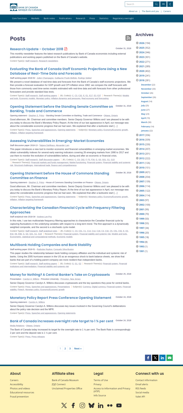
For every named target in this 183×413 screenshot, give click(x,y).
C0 (76, 231)
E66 (20, 234)
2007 (141, 181)
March (144, 122)
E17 (91, 95)
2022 (141, 61)
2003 (141, 200)
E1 (87, 95)
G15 (113, 159)
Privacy (97, 384)
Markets (35, 18)
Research (80, 18)
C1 (84, 231)
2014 (141, 149)
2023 (141, 57)
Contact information (146, 380)
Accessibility (16, 384)
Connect (59, 384)
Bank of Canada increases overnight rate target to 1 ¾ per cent (61, 321)
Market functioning (77, 162)
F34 (93, 159)
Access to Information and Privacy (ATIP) (112, 390)
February (145, 126)
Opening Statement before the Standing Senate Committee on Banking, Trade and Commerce (61, 108)
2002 (141, 204)
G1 (108, 159)
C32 (80, 95)
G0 (99, 159)
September (146, 97)
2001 (141, 209)
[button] (148, 358)
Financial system (94, 162)
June (143, 109)
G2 (80, 263)
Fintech (21, 289)
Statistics (104, 18)
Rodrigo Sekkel (85, 78)
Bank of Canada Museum (65, 380)
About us (133, 11)
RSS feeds (141, 388)
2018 (141, 80)
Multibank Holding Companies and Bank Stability (50, 245)
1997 (141, 228)
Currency (87, 287)
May (143, 114)
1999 (141, 218)
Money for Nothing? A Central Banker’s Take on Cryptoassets (60, 274)
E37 (99, 95)
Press (92, 18)
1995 (141, 237)
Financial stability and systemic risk (95, 234)
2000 (141, 214)
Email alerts (142, 384)
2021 (141, 66)
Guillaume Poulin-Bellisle (66, 78)
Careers (167, 11)
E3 (95, 95)
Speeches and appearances (44, 130)
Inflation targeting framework (30, 133)
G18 (40, 234)
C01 (80, 231)
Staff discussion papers (49, 159)
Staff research (31, 61)
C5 (111, 231)
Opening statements (66, 130)
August (144, 101)
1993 (141, 246)
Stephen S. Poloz (36, 115)
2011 (141, 162)
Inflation (13, 133)
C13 (89, 231)
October (145, 93)
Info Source (100, 395)
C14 (94, 231)
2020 (141, 71)
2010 (141, 167)
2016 (141, 139)
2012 (141, 158)
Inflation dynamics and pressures (65, 98)
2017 (141, 135)
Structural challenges (23, 165)
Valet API (140, 396)
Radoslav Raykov (44, 249)
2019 (141, 75)
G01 (104, 159)
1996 (141, 232)
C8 (78, 159)
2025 (141, 47)
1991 (141, 251)
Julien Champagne (45, 78)
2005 (141, 190)
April (143, 118)
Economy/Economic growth (116, 130)
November (146, 88)
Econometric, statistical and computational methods (33, 237)
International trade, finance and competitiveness (55, 165)
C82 (82, 159)
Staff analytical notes (48, 231)
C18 (98, 231)
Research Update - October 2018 (36, 49)
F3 (89, 159)
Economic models (27, 98)
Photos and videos (20, 388)
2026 (141, 43)
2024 (141, 52)
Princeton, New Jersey (70, 279)
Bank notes (49, 18)
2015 (141, 144)
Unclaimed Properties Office (67, 388)
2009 (141, 172)
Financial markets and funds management (49, 162)
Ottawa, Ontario (111, 115)
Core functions (19, 18)
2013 (141, 153)
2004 (141, 195)
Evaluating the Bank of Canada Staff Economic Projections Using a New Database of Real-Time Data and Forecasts (68, 71)
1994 (141, 242)
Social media (142, 392)
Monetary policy (43, 98)
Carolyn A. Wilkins (31, 279)
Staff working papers (48, 95)
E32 (12, 234)
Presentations (64, 287)
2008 (141, 176)
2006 (141, 186)
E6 (16, 234)
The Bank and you (150, 11)
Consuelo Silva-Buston (63, 249)
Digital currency (99, 287)
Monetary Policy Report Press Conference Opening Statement (60, 298)
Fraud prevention (19, 396)
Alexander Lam (62, 145)
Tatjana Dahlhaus (47, 145)
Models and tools (119, 234)
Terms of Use (101, 380)
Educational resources (22, 392)
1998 (141, 223)
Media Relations (17, 326)
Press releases (38, 337)
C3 (76, 95)
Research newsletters (48, 61)
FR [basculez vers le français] (163, 4)
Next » (78, 348)
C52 (120, 231)
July (143, 105)
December (146, 84)
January (145, 130)
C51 (115, 231)
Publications (65, 18)
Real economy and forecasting (95, 98)
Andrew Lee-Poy (44, 217)
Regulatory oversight (123, 18)
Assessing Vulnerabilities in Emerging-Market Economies (57, 141)
